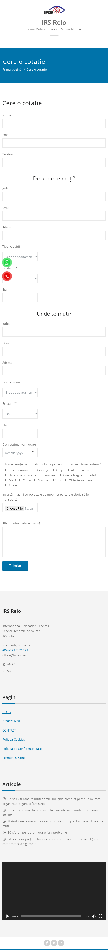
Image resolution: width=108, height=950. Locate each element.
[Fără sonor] (94, 916)
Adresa (54, 234)
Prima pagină (11, 69)
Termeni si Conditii (15, 758)
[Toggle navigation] (54, 38)
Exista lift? (54, 276)
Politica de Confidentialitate (22, 749)
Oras (54, 215)
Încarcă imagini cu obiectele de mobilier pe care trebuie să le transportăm (54, 504)
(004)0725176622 (15, 650)
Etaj (54, 297)
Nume (54, 122)
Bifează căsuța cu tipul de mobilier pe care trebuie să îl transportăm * (54, 475)
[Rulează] (8, 916)
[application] (54, 891)
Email (54, 142)
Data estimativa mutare (54, 452)
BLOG (6, 712)
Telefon (54, 161)
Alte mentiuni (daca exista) (54, 541)
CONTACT (9, 730)
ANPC (11, 664)
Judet (54, 195)
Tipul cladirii (54, 255)
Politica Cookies (13, 739)
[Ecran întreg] (100, 916)
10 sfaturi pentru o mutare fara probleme (37, 832)
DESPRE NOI (11, 721)
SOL (10, 671)
